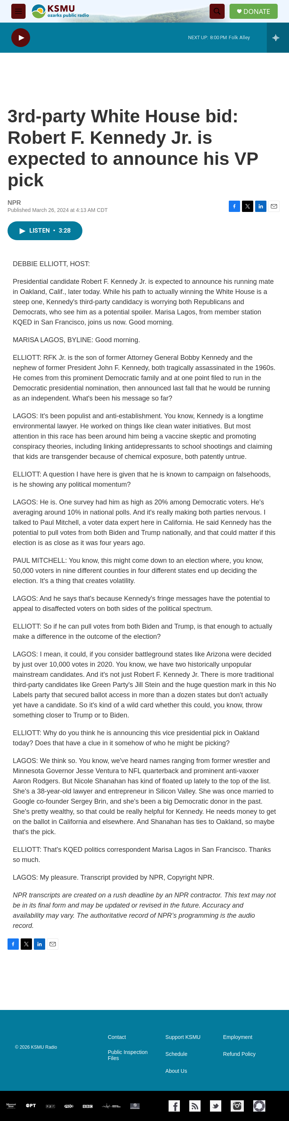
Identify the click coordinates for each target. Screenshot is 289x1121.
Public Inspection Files (128, 1055)
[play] (21, 38)
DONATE (256, 11)
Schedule (176, 1054)
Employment (237, 1037)
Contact (117, 1037)
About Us (176, 1071)
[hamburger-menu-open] (18, 11)
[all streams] (278, 38)
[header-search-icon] (217, 11)
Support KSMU (183, 1037)
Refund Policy (239, 1054)
